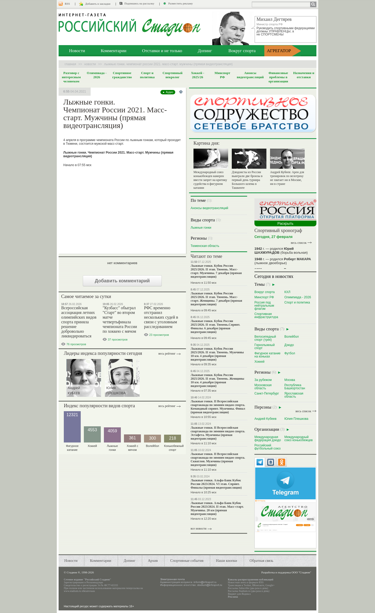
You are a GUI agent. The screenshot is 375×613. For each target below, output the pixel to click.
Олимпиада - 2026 (97, 75)
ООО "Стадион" (301, 572)
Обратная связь (261, 561)
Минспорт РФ (222, 75)
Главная (70, 64)
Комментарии (114, 50)
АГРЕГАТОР (279, 50)
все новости (199, 528)
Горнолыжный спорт (264, 346)
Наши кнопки (226, 561)
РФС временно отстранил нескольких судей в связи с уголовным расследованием (161, 317)
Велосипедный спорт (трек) (265, 338)
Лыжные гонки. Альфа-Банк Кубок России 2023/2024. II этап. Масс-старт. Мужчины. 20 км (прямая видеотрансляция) (217, 508)
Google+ (269, 585)
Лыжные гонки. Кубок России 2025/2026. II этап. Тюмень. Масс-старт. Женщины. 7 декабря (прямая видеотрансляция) (216, 299)
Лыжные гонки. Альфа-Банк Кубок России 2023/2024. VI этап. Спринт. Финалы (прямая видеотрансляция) (216, 483)
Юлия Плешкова (296, 418)
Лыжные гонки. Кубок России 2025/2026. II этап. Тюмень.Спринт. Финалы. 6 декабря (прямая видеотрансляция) (215, 326)
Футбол (289, 353)
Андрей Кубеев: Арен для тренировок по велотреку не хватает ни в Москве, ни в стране (287, 178)
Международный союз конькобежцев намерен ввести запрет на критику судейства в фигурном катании (210, 180)
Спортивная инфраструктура (266, 315)
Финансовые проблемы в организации (278, 77)
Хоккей (259, 361)
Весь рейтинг (167, 353)
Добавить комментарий (122, 280)
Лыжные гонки (201, 227)
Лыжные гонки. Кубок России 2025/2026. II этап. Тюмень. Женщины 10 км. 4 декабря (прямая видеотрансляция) (217, 380)
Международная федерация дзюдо (267, 438)
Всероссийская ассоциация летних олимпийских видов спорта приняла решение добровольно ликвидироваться (78, 322)
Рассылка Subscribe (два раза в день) (248, 588)
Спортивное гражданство (122, 75)
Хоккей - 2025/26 (197, 75)
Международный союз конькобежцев (298, 438)
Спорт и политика (147, 75)
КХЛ (287, 292)
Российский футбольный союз (267, 447)
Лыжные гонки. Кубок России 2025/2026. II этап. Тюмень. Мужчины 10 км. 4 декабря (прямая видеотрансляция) (217, 354)
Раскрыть (285, 223)
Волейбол (291, 336)
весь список (299, 243)
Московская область (263, 386)
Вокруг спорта (242, 50)
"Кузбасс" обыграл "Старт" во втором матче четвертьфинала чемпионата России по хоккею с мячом (120, 319)
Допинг (205, 50)
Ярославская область (293, 395)
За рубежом (263, 379)
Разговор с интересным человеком (71, 77)
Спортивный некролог (172, 75)
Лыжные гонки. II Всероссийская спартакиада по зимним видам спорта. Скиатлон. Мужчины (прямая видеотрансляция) (218, 459)
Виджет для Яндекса (239, 593)
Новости (77, 50)
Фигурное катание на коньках (267, 354)
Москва (289, 379)
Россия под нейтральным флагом (264, 305)
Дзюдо (289, 345)
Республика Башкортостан (294, 386)
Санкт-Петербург (266, 393)
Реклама (233, 596)
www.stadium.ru (72, 591)
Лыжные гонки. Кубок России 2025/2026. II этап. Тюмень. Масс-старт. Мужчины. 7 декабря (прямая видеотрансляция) (216, 271)
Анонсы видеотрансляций (250, 75)
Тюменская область (205, 245)
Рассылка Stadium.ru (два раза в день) (248, 591)
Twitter (247, 585)
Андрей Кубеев (265, 418)
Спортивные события (186, 561)
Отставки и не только (162, 50)
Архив (153, 561)
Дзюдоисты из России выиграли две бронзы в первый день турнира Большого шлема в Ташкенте (247, 180)
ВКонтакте (258, 585)
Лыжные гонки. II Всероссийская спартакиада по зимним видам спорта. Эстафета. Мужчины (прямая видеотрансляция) (218, 433)
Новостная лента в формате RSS (246, 582)
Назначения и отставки (303, 75)
